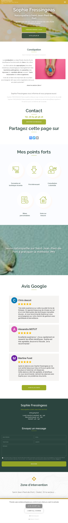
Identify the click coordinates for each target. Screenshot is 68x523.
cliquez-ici (58, 459)
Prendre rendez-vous (34, 29)
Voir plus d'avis (34, 387)
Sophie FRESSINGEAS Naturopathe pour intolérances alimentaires (29, 99)
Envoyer (34, 464)
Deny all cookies (34, 510)
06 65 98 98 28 (34, 35)
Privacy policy (34, 519)
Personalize (34, 515)
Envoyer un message (34, 122)
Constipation (43, 54)
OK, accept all (34, 506)
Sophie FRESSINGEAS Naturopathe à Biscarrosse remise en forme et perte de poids (34, 97)
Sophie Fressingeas (10, 2)
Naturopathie (35, 54)
